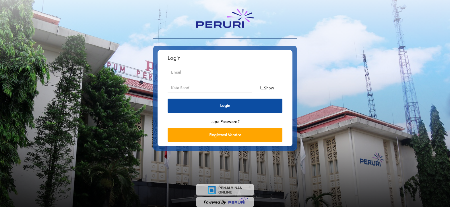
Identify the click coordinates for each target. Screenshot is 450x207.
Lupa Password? (225, 121)
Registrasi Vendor (225, 135)
